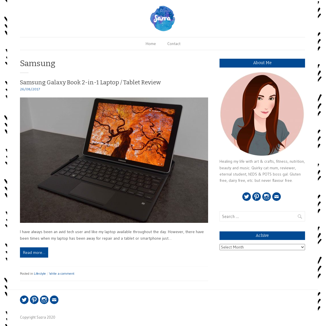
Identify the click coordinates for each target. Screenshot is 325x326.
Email (276, 196)
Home (151, 43)
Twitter (246, 196)
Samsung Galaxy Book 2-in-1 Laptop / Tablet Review (90, 82)
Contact (173, 43)
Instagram (266, 196)
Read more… (34, 252)
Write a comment (61, 273)
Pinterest (256, 196)
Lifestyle (40, 273)
